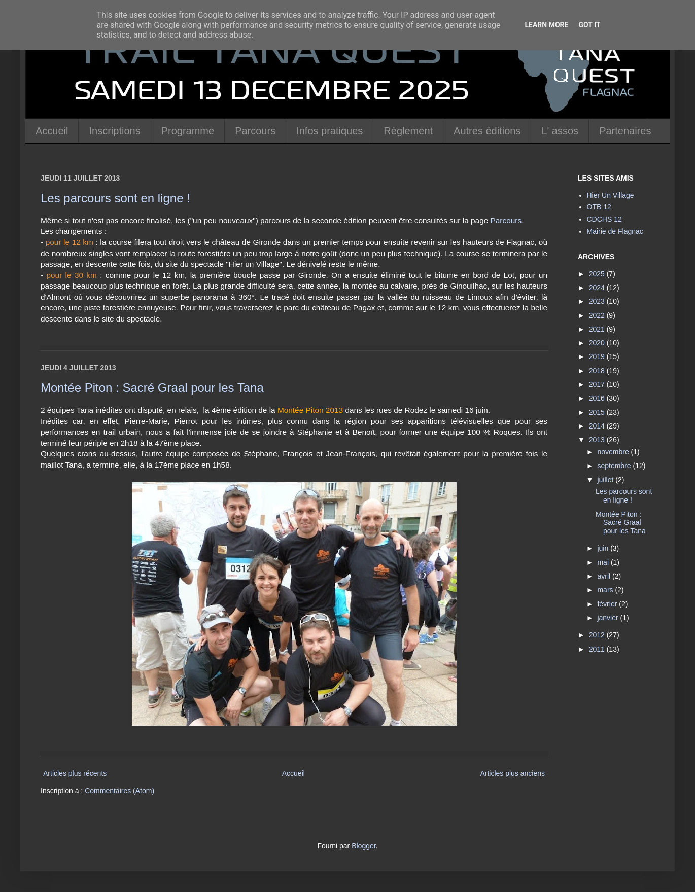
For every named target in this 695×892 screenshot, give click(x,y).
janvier (608, 618)
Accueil (52, 130)
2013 (598, 440)
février (608, 604)
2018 (598, 371)
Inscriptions (114, 130)
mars (606, 590)
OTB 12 (599, 207)
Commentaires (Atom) (119, 791)
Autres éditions (487, 130)
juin (603, 548)
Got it (589, 25)
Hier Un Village (610, 195)
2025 (598, 274)
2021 (598, 329)
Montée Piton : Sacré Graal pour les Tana (152, 388)
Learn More (546, 25)
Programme (187, 130)
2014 (598, 426)
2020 (598, 343)
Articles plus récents (75, 773)
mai (603, 562)
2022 (598, 315)
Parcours (255, 130)
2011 (598, 649)
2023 (598, 301)
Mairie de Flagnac (615, 231)
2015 (598, 412)
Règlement (408, 130)
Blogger (363, 846)
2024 (598, 287)
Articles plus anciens (512, 773)
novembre (614, 452)
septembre (615, 465)
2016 (598, 398)
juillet (606, 480)
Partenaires (625, 130)
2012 (598, 635)
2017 (598, 384)
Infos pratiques (329, 130)
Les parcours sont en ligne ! (115, 198)
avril (604, 576)
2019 (598, 356)
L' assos (559, 130)
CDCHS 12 (604, 219)
